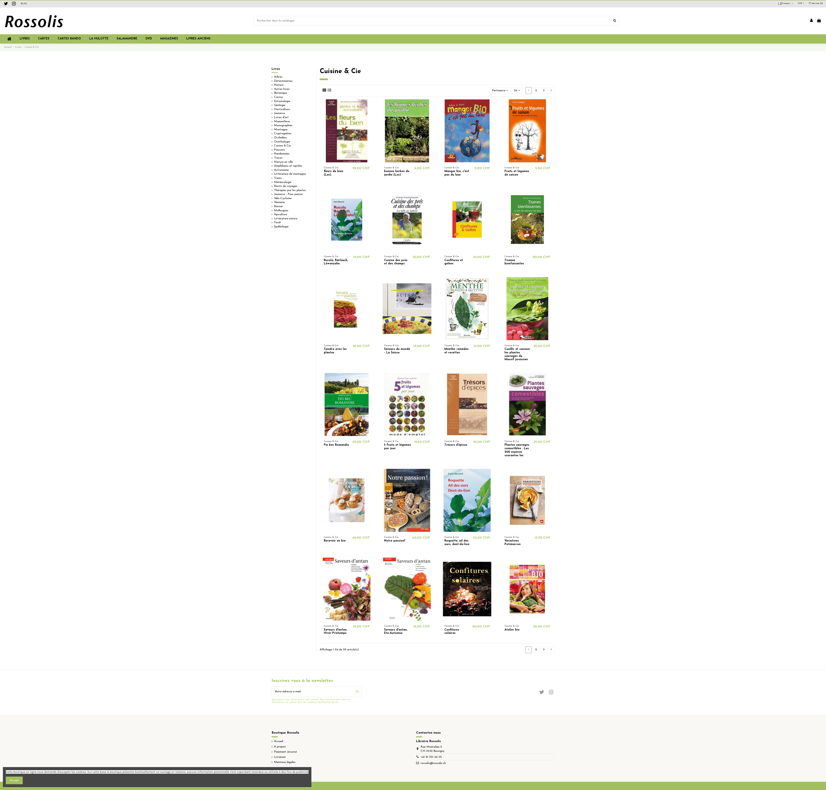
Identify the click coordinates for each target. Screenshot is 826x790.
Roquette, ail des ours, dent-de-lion (456, 542)
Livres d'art (281, 117)
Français (786, 3)
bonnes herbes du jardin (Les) (396, 173)
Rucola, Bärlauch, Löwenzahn (336, 262)
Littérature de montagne (290, 174)
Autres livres (282, 89)
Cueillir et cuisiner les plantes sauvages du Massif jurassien (517, 354)
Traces (278, 157)
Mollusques (281, 210)
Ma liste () (815, 3)
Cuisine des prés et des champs (395, 262)
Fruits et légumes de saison (516, 173)
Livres (276, 69)
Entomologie (282, 101)
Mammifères (282, 121)
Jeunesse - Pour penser (288, 194)
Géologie (279, 105)
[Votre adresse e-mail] (312, 692)
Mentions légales (285, 762)
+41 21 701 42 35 (431, 757)
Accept (14, 780)
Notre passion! (394, 540)
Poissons (279, 149)
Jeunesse (279, 113)
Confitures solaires (451, 631)
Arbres (278, 76)
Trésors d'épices (455, 445)
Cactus (278, 97)
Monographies (283, 125)
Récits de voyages (285, 186)
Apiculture (280, 214)
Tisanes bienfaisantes (514, 262)
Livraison (280, 757)
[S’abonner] (357, 692)
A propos (280, 746)
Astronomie (281, 170)
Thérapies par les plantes (290, 190)
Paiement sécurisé (285, 751)
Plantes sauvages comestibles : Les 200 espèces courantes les (516, 450)
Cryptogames (282, 133)
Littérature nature (285, 218)
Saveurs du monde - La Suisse (397, 351)
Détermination (283, 81)
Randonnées (282, 153)
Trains (278, 178)
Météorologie (282, 182)
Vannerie (279, 202)
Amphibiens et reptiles (288, 166)
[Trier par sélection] (499, 91)
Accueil (278, 741)
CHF (801, 3)
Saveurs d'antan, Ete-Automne (395, 631)
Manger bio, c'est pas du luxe (456, 173)
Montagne (280, 129)
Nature (279, 85)
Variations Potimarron (512, 542)
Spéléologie (281, 226)
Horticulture (282, 109)
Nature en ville (283, 162)
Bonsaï (278, 206)
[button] (169, 39)
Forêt (277, 222)
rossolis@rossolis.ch (433, 763)
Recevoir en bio (335, 540)
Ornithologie (282, 141)
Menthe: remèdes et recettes (456, 351)
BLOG (24, 3)
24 (517, 90)
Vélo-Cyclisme (283, 198)
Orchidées (280, 137)
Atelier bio (512, 629)
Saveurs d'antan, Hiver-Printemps (335, 631)
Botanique (280, 93)
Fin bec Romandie (336, 445)
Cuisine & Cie (282, 145)
